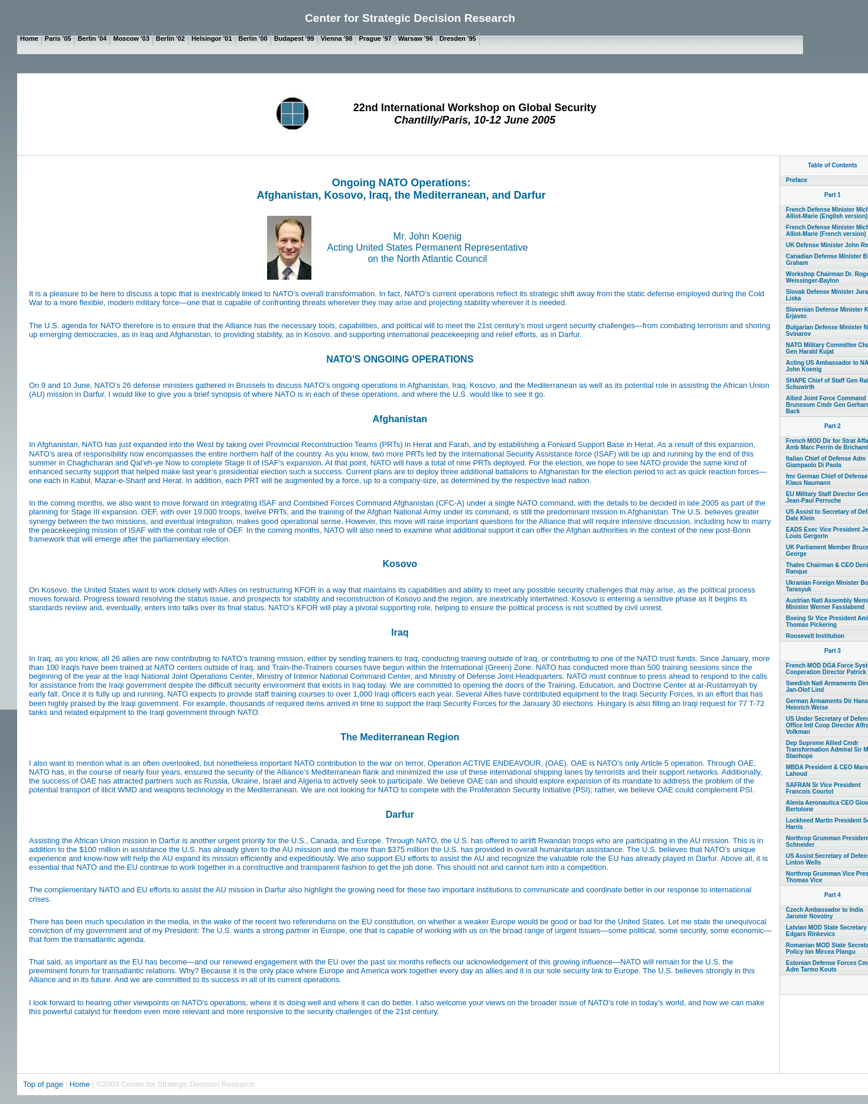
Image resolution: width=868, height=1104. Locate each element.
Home (80, 1084)
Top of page (44, 1084)
